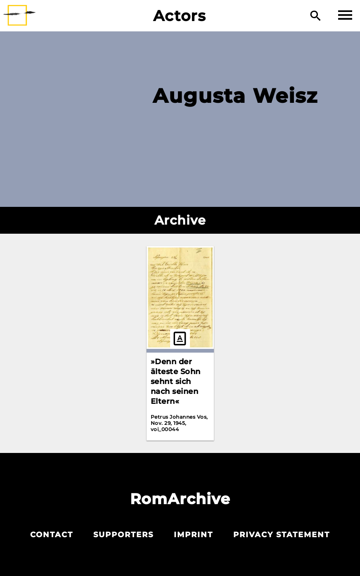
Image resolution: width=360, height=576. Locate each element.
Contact (51, 534)
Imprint (193, 534)
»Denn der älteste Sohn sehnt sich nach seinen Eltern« (176, 381)
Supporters (123, 534)
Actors (179, 16)
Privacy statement (281, 534)
